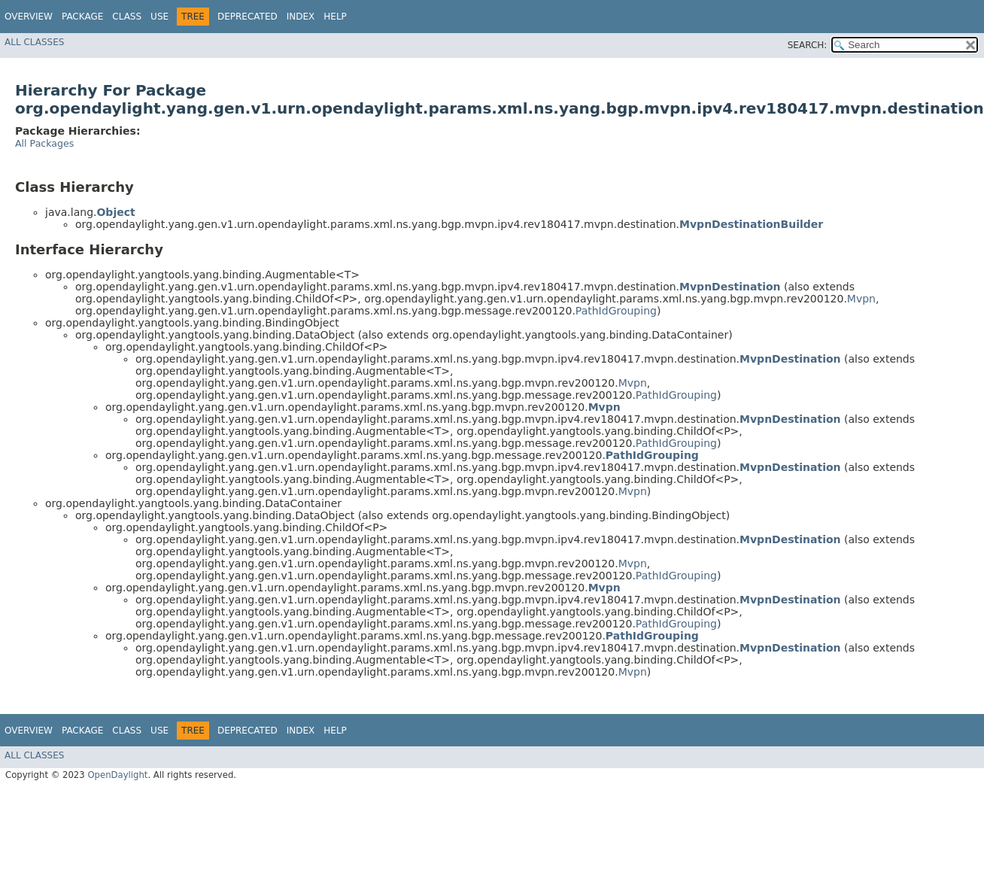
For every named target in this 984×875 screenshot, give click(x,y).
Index (301, 16)
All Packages (44, 143)
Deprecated (247, 16)
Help (335, 16)
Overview (29, 16)
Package (82, 16)
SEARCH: (808, 45)
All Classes (34, 42)
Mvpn (861, 299)
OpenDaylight (117, 775)
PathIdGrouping (616, 311)
